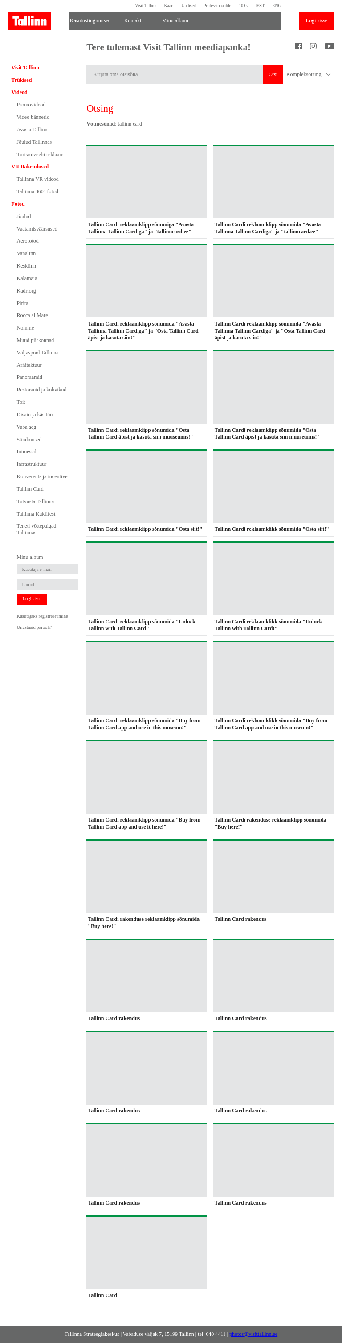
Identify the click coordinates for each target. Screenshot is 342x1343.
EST (260, 5)
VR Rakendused (30, 166)
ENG (276, 5)
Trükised (22, 80)
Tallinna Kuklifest (36, 514)
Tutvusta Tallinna (35, 501)
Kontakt (133, 20)
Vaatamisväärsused (37, 229)
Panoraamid (29, 377)
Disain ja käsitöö (35, 414)
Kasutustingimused (90, 20)
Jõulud (24, 216)
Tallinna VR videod (38, 179)
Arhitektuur (29, 365)
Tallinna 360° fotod (37, 191)
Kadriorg (26, 291)
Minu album (175, 20)
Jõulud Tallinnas (34, 142)
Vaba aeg (27, 427)
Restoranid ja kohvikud (42, 390)
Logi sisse (316, 20)
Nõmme (25, 328)
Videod (20, 92)
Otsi (273, 74)
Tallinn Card (30, 489)
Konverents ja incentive (42, 476)
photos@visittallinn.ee (253, 1334)
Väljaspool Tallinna (38, 353)
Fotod (18, 204)
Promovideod (31, 105)
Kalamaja (27, 278)
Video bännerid (33, 117)
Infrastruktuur (32, 464)
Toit (21, 402)
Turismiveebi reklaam (40, 154)
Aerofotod (28, 241)
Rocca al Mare (32, 315)
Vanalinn (26, 253)
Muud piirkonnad (35, 340)
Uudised (188, 5)
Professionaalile (217, 5)
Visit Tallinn (145, 5)
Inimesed (27, 451)
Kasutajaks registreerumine (42, 616)
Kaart (169, 5)
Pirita (22, 303)
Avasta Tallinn (32, 129)
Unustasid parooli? (34, 627)
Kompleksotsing (308, 74)
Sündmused (29, 439)
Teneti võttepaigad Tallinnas (37, 529)
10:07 (243, 5)
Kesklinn (26, 266)
